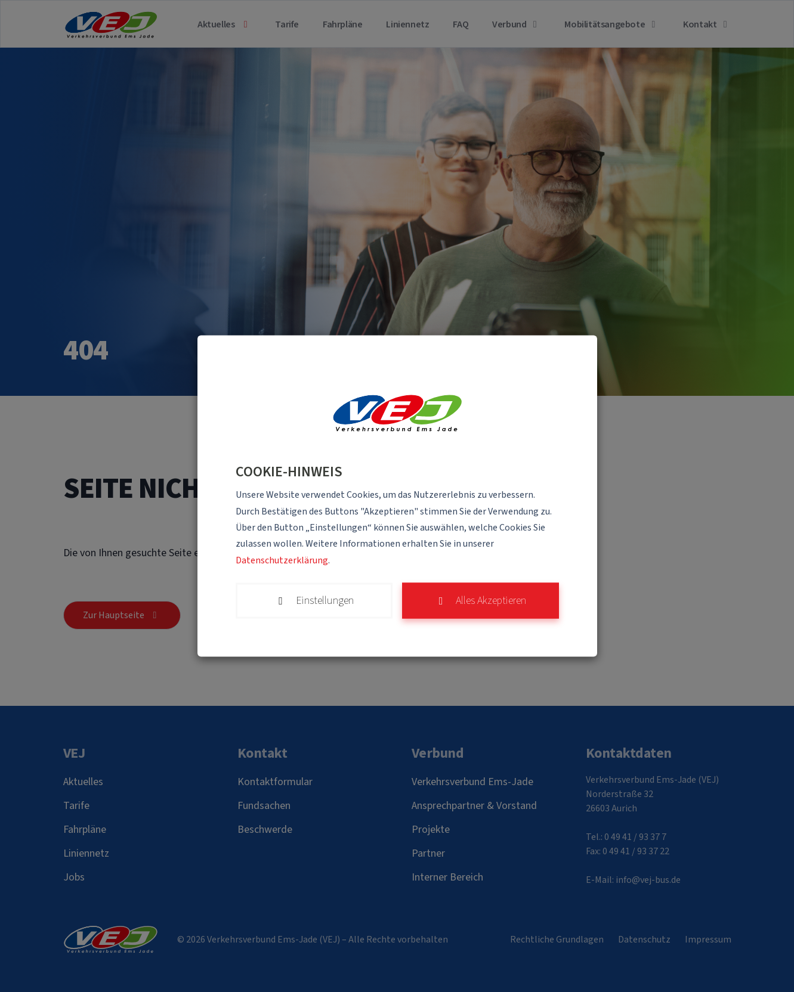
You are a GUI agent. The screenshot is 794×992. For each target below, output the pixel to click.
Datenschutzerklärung (282, 559)
